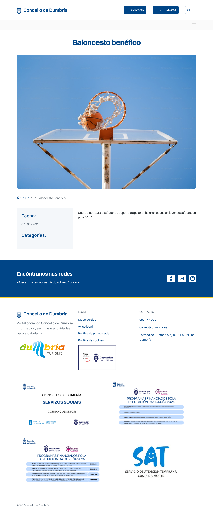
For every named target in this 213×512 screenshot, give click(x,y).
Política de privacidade (93, 333)
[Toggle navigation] (194, 25)
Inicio (25, 198)
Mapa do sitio (87, 319)
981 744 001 (168, 10)
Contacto (137, 10)
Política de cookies (91, 340)
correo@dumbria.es (153, 327)
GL (189, 10)
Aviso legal (85, 326)
